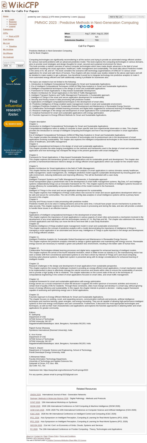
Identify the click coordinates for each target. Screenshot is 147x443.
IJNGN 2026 (35, 394)
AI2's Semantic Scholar (41, 438)
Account (13, 24)
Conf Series (8, 39)
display (81, 17)
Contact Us (38, 436)
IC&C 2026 (35, 414)
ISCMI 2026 (35, 406)
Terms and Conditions (67, 436)
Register (13, 22)
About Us (29, 436)
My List (6, 43)
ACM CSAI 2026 (37, 410)
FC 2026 (34, 429)
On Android (8, 57)
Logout (12, 26)
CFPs (5, 33)
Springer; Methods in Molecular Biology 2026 (49, 398)
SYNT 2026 (35, 402)
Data (45, 436)
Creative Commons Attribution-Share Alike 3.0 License (66, 440)
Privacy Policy (54, 436)
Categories (8, 29)
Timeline (13, 46)
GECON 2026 (36, 425)
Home (5, 16)
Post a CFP (14, 36)
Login (11, 19)
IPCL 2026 (34, 418)
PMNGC (45, 17)
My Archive (8, 49)
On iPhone (8, 53)
